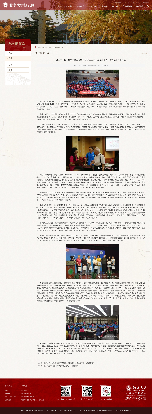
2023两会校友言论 (14, 89)
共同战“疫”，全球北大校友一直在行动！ (17, 144)
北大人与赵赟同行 (14, 211)
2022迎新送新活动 (14, 93)
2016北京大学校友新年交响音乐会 (18, 270)
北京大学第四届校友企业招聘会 (17, 229)
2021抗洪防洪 (13, 110)
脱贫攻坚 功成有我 (14, 122)
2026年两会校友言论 (15, 68)
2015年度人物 (13, 275)
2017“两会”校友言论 (15, 288)
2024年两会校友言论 (15, 80)
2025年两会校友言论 (15, 72)
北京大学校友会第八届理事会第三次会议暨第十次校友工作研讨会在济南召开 (69, 363)
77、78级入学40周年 (15, 192)
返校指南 (144, 3)
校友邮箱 (134, 3)
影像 (10, 303)
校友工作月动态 (13, 76)
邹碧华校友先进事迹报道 (16, 248)
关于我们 (64, 7)
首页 (54, 7)
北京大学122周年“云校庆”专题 (18, 139)
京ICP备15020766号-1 (123, 411)
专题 (10, 58)
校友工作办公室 (10, 397)
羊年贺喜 (11, 240)
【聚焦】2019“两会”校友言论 (17, 171)
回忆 (10, 298)
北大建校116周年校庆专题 (17, 219)
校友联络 (88, 7)
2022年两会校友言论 (15, 101)
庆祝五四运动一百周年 (15, 167)
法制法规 (8, 400)
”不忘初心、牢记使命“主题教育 (17, 158)
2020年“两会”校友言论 (15, 135)
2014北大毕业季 (13, 224)
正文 (63, 47)
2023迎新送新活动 (14, 85)
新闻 (6, 390)
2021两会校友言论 (14, 127)
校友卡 (125, 3)
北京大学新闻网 (26, 394)
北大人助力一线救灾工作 (16, 114)
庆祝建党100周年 (14, 118)
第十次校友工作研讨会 (15, 265)
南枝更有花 (12, 63)
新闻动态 (76, 7)
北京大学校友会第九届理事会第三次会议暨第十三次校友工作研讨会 (17, 151)
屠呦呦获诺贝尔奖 (14, 261)
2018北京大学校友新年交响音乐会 (18, 206)
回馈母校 (137, 7)
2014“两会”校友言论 (15, 215)
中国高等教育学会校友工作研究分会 (32, 400)
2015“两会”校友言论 (15, 244)
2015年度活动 (14, 279)
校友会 (7, 394)
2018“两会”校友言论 (15, 201)
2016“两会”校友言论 (15, 283)
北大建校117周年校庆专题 (17, 252)
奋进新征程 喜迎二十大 (16, 97)
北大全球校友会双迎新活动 (17, 163)
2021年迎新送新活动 (15, 106)
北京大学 (116, 3)
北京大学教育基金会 (27, 397)
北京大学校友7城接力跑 (16, 292)
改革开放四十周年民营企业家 (17, 184)
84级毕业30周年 (13, 197)
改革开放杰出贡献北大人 (16, 180)
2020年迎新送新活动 (15, 131)
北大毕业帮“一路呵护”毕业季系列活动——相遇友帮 (61, 366)
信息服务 (100, 7)
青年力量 (11, 176)
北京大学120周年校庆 (15, 188)
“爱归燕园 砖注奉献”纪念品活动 (17, 234)
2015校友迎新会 (13, 257)
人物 (10, 53)
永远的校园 (124, 7)
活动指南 (112, 7)
